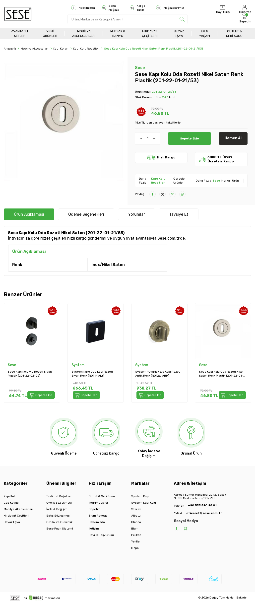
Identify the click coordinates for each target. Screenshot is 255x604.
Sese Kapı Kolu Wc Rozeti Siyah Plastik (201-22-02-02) (30, 373)
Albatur (136, 515)
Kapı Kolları (60, 48)
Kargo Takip (137, 7)
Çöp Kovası (11, 502)
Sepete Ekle (189, 138)
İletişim (94, 528)
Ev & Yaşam (204, 33)
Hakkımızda (83, 7)
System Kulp (140, 496)
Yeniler (136, 541)
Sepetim (95, 509)
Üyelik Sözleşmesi (59, 502)
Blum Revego (98, 515)
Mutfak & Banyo (117, 33)
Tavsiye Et (178, 214)
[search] (182, 19)
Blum (134, 528)
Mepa (135, 548)
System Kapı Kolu (143, 502)
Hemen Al (233, 138)
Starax (136, 509)
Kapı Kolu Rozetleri (86, 48)
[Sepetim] (244, 18)
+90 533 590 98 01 (202, 505)
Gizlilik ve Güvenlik (59, 522)
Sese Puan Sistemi (59, 528)
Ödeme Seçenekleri (86, 214)
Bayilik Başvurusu (101, 535)
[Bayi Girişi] (222, 9)
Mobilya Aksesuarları (83, 33)
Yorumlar (136, 214)
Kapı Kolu (10, 496)
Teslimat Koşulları (58, 496)
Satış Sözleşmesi (58, 515)
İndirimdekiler (98, 502)
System (77, 365)
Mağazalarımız (170, 7)
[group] (64, 121)
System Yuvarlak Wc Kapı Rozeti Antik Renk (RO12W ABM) (158, 373)
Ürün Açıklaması (29, 214)
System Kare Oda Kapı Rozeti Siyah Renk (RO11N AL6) (92, 373)
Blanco (136, 522)
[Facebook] (176, 528)
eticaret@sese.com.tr (204, 513)
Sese (140, 67)
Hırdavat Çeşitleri (150, 33)
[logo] (18, 13)
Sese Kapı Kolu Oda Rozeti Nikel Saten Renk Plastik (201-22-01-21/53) (221, 374)
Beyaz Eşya (179, 33)
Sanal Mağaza (110, 7)
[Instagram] (185, 528)
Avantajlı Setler (19, 33)
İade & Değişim (56, 509)
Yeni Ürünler (50, 33)
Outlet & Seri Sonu (234, 33)
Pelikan (136, 535)
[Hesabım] (244, 9)
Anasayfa (10, 48)
